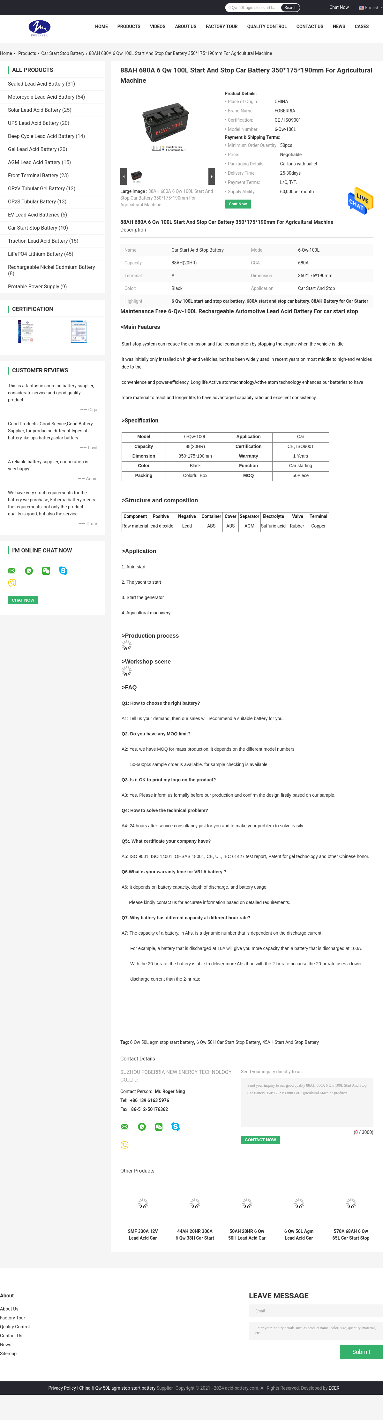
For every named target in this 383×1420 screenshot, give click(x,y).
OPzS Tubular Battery (32, 202)
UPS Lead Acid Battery (33, 123)
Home (101, 26)
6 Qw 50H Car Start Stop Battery (228, 1042)
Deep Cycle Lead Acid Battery (41, 136)
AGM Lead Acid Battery (34, 162)
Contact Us (310, 26)
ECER (334, 1388)
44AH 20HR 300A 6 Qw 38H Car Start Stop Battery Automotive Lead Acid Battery (195, 1235)
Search (290, 7)
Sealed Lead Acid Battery (36, 84)
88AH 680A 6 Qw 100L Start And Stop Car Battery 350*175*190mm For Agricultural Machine (166, 198)
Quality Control (267, 26)
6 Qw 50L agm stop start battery (162, 1042)
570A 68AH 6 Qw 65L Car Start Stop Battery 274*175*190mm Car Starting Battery (351, 1235)
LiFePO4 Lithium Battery (35, 254)
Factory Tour (222, 26)
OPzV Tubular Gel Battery (36, 189)
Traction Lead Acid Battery (38, 241)
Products (128, 26)
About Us (185, 26)
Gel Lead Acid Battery (32, 149)
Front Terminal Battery (33, 175)
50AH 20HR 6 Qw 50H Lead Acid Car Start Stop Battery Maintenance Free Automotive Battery (247, 1235)
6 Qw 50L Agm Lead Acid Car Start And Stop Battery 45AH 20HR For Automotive (299, 1235)
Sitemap (8, 1353)
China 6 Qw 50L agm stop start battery (117, 1388)
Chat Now (339, 7)
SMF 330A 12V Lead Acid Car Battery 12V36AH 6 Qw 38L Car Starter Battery (143, 1235)
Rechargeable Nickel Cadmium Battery (51, 267)
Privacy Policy (62, 1388)
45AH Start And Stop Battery (290, 1042)
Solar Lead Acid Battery (34, 110)
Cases (362, 26)
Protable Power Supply (33, 287)
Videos (158, 26)
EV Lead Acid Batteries (33, 215)
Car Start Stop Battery (62, 53)
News (339, 26)
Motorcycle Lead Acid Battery (41, 97)
